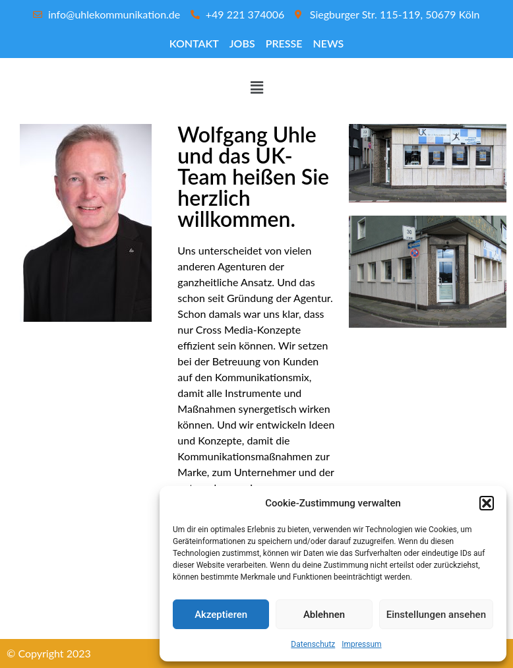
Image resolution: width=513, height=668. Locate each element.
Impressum (361, 644)
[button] (486, 503)
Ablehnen (324, 615)
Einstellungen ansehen (436, 615)
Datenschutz (313, 644)
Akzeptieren (221, 615)
